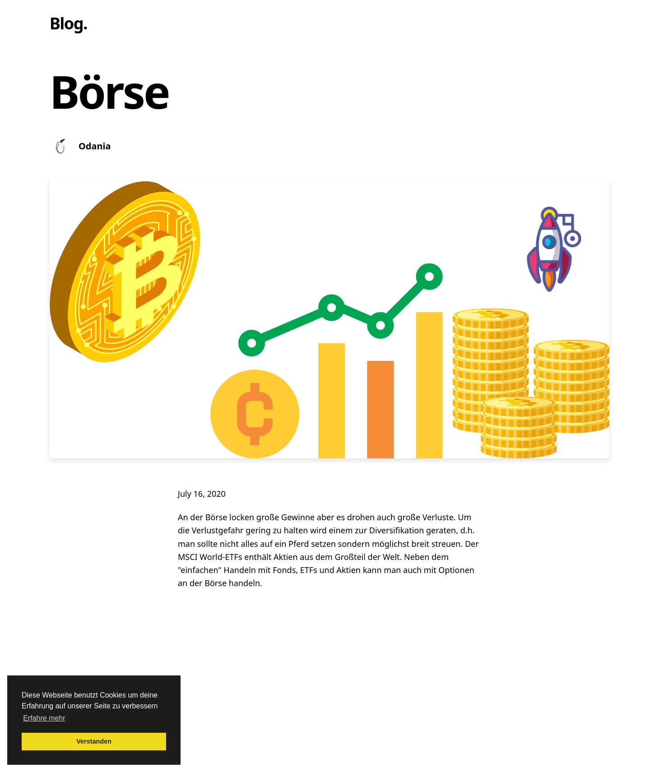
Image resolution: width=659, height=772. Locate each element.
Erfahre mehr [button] (44, 718)
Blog (66, 23)
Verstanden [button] (93, 741)
